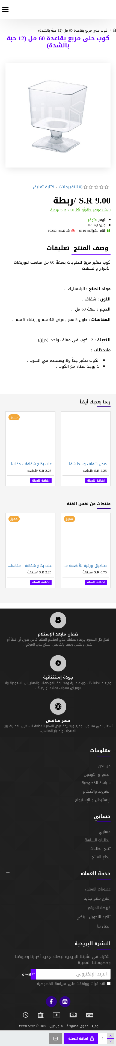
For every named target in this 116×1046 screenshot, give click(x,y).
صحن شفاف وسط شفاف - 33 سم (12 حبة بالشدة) (85, 464)
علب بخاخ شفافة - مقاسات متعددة (29, 464)
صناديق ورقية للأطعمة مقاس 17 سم (85, 565)
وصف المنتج (91, 248)
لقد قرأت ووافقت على (73, 984)
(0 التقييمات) (71, 187)
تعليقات (58, 248)
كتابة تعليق (43, 187)
